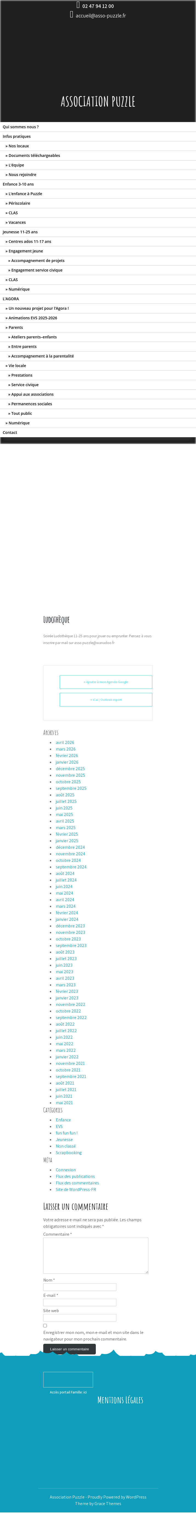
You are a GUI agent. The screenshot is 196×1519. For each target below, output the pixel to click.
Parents (15, 327)
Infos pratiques (17, 136)
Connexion (66, 1170)
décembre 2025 (70, 769)
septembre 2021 (71, 1076)
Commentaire (57, 1234)
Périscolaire (19, 203)
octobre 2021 (68, 1070)
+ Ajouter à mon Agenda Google (106, 682)
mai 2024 (64, 893)
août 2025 (65, 795)
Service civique (25, 384)
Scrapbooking (69, 1152)
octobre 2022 (68, 1011)
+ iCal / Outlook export (106, 700)
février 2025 (67, 834)
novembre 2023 (70, 932)
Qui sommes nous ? (21, 126)
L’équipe (16, 165)
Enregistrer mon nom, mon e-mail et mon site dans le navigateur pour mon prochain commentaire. (93, 1342)
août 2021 (65, 1083)
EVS (59, 1126)
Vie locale (17, 365)
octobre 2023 (68, 939)
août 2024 (65, 873)
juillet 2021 (66, 1089)
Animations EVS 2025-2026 (32, 317)
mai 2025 (64, 814)
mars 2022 (66, 1050)
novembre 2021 (70, 1063)
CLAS (13, 212)
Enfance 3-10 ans (18, 184)
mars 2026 (66, 749)
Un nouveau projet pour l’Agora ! (38, 308)
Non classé (66, 1146)
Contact (10, 432)
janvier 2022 (67, 1057)
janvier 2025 (67, 841)
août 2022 (65, 1024)
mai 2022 (64, 1044)
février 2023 (67, 991)
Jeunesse (64, 1139)
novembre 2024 (70, 854)
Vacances (17, 222)
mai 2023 (64, 972)
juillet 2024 (66, 880)
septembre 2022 (71, 1017)
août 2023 (65, 952)
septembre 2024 (71, 867)
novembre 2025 (70, 775)
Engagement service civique (36, 270)
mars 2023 (66, 985)
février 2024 (67, 913)
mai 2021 (64, 1103)
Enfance (63, 1120)
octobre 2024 (68, 860)
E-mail (50, 1302)
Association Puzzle (98, 101)
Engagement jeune (25, 251)
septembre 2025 (71, 788)
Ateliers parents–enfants (34, 336)
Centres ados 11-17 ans (29, 241)
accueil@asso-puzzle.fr (101, 15)
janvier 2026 (67, 762)
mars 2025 (66, 827)
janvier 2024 (67, 919)
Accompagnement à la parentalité (42, 356)
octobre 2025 (68, 782)
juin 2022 (64, 1037)
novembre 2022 (70, 1004)
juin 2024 (64, 886)
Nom (49, 1286)
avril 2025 (65, 821)
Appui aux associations (32, 394)
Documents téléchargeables (34, 155)
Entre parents (23, 346)
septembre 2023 (71, 945)
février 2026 (67, 755)
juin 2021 (64, 1096)
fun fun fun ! (66, 1133)
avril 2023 (65, 978)
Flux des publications (75, 1176)
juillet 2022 (66, 1030)
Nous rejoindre (22, 174)
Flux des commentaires (77, 1183)
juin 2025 (64, 808)
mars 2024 (66, 906)
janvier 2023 (67, 998)
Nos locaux (18, 145)
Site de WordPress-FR (76, 1189)
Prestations (21, 375)
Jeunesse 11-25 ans (20, 231)
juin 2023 (64, 965)
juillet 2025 (66, 801)
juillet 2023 (66, 958)
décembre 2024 (70, 847)
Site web (51, 1317)
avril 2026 (65, 742)
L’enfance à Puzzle (25, 193)
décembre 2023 (70, 926)
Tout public (21, 413)
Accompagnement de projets (37, 260)
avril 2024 (65, 900)
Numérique (19, 289)
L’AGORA (11, 298)
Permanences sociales (31, 403)
